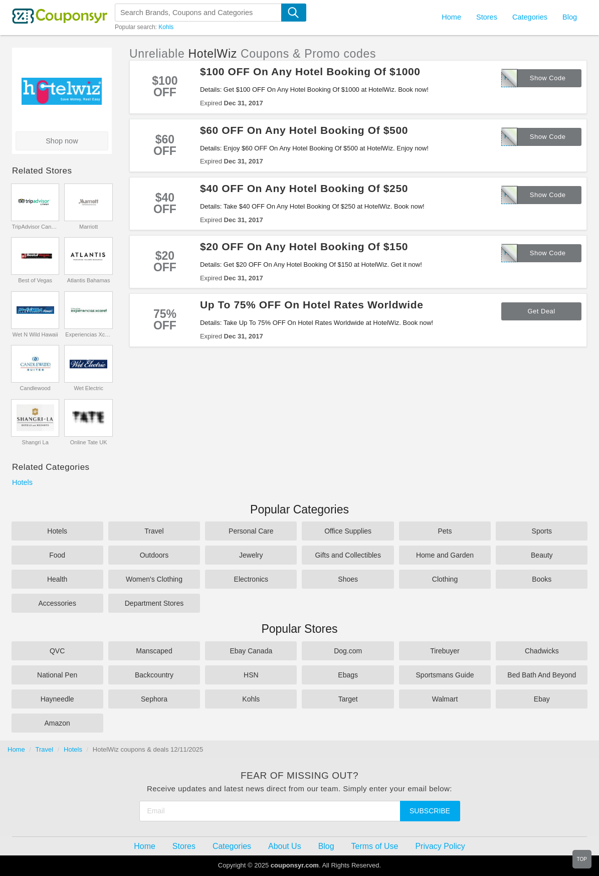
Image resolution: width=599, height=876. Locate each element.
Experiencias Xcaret (88, 334)
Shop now (62, 141)
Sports (542, 531)
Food (57, 555)
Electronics (251, 579)
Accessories (57, 603)
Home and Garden (445, 555)
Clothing (445, 579)
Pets (445, 531)
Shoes (348, 579)
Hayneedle (57, 699)
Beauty (542, 555)
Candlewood (35, 388)
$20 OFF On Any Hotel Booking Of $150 (304, 246)
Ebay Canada (251, 651)
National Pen (57, 675)
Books (541, 579)
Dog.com (348, 651)
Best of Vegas (35, 280)
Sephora (154, 699)
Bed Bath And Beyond (541, 675)
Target (348, 699)
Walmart (445, 699)
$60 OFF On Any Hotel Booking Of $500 (304, 130)
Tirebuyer (445, 651)
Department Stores (154, 603)
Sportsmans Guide (445, 675)
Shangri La (35, 442)
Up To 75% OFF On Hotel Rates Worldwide (312, 304)
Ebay (542, 699)
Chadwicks (542, 651)
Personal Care (251, 531)
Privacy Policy (440, 846)
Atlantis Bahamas (88, 280)
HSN (251, 675)
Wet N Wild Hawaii (35, 334)
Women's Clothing (154, 579)
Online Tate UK (88, 442)
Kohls (165, 27)
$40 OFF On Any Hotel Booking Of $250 (304, 188)
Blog (569, 17)
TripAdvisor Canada (35, 227)
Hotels (22, 482)
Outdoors (154, 555)
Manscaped (154, 651)
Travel (153, 531)
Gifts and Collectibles (348, 555)
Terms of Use (374, 846)
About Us (284, 846)
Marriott (88, 227)
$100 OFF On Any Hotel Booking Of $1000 (310, 71)
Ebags (348, 675)
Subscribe (430, 811)
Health (57, 579)
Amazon (57, 723)
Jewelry (251, 555)
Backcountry (154, 675)
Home (16, 749)
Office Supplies (347, 531)
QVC (57, 651)
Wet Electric (88, 388)
